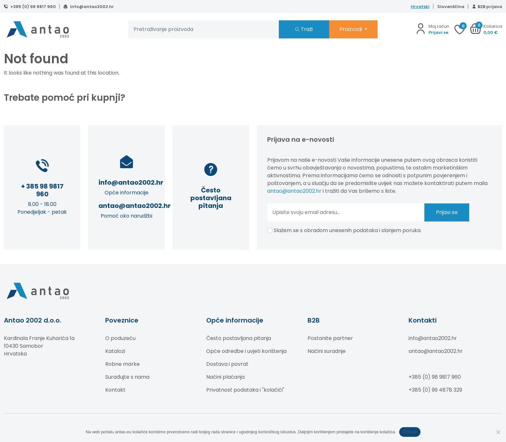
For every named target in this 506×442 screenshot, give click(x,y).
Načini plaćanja (225, 377)
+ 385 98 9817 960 (42, 190)
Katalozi (115, 351)
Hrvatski (420, 6)
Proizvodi (351, 29)
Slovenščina (450, 6)
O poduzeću (120, 338)
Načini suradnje (327, 351)
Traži (307, 29)
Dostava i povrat (227, 364)
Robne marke (122, 364)
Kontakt (115, 390)
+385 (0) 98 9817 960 (32, 6)
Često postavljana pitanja (238, 338)
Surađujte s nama (127, 377)
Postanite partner (330, 338)
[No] (498, 432)
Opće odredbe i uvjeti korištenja (246, 351)
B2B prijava (490, 6)
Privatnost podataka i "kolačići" (245, 390)
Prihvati (409, 431)
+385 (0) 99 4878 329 (435, 390)
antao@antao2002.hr (134, 205)
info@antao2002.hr (91, 6)
